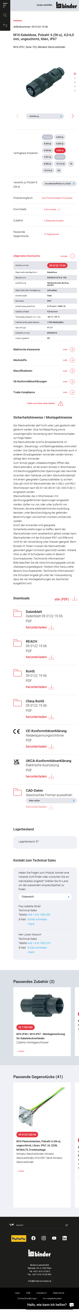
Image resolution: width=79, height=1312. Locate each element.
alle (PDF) (62, 599)
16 (71, 164)
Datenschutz (58, 1293)
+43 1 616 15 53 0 (41, 1271)
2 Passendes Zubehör (54, 221)
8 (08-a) (47, 164)
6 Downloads (52, 209)
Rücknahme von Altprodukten (39, 1304)
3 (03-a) (59, 137)
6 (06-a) (60, 150)
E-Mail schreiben (37, 919)
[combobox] (45, 896)
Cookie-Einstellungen (27, 1298)
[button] (5, 5)
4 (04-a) (47, 144)
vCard (31, 923)
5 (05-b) (47, 150)
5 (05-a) (59, 144)
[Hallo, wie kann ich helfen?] (72, 1305)
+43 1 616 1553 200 (39, 914)
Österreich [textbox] (28, 896)
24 (58, 170)
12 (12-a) (60, 164)
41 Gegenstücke (51, 234)
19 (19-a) (48, 170)
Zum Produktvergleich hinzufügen (57, 198)
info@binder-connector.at (39, 1281)
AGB (28, 1293)
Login (17, 1293)
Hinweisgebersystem (52, 1298)
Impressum (41, 1293)
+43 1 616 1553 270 (39, 943)
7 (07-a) (47, 157)
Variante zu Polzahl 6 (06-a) (25, 184)
